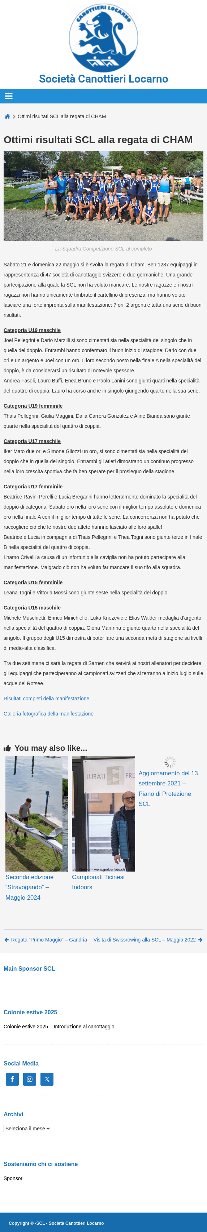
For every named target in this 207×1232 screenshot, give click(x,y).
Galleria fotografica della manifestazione (49, 714)
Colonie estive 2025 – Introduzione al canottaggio (59, 1026)
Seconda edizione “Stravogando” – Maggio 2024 (29, 887)
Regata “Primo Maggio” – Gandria (45, 940)
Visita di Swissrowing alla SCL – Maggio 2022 (148, 940)
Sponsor (13, 1178)
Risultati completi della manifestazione (46, 698)
